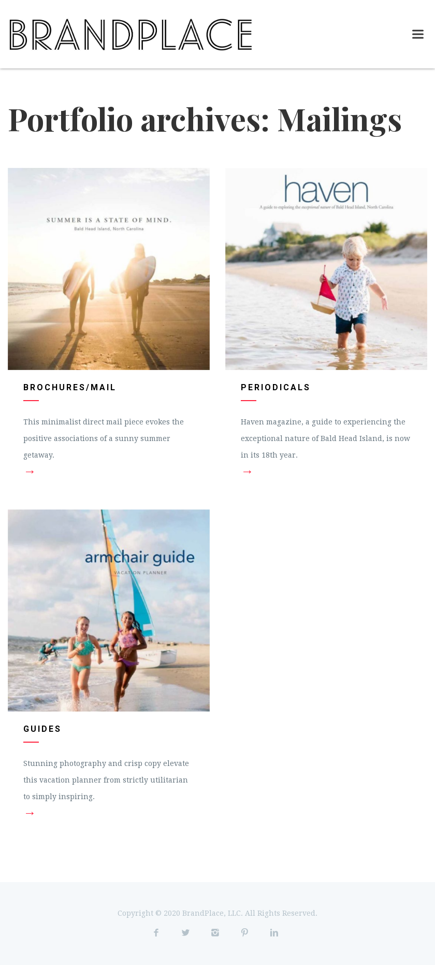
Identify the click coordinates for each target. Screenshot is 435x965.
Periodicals (276, 387)
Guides (42, 729)
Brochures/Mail (70, 387)
